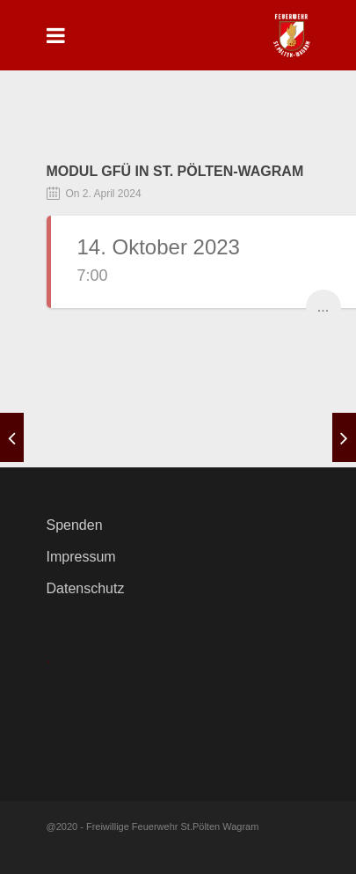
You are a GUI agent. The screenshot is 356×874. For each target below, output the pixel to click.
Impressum (81, 556)
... (323, 306)
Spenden (75, 525)
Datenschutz (86, 588)
